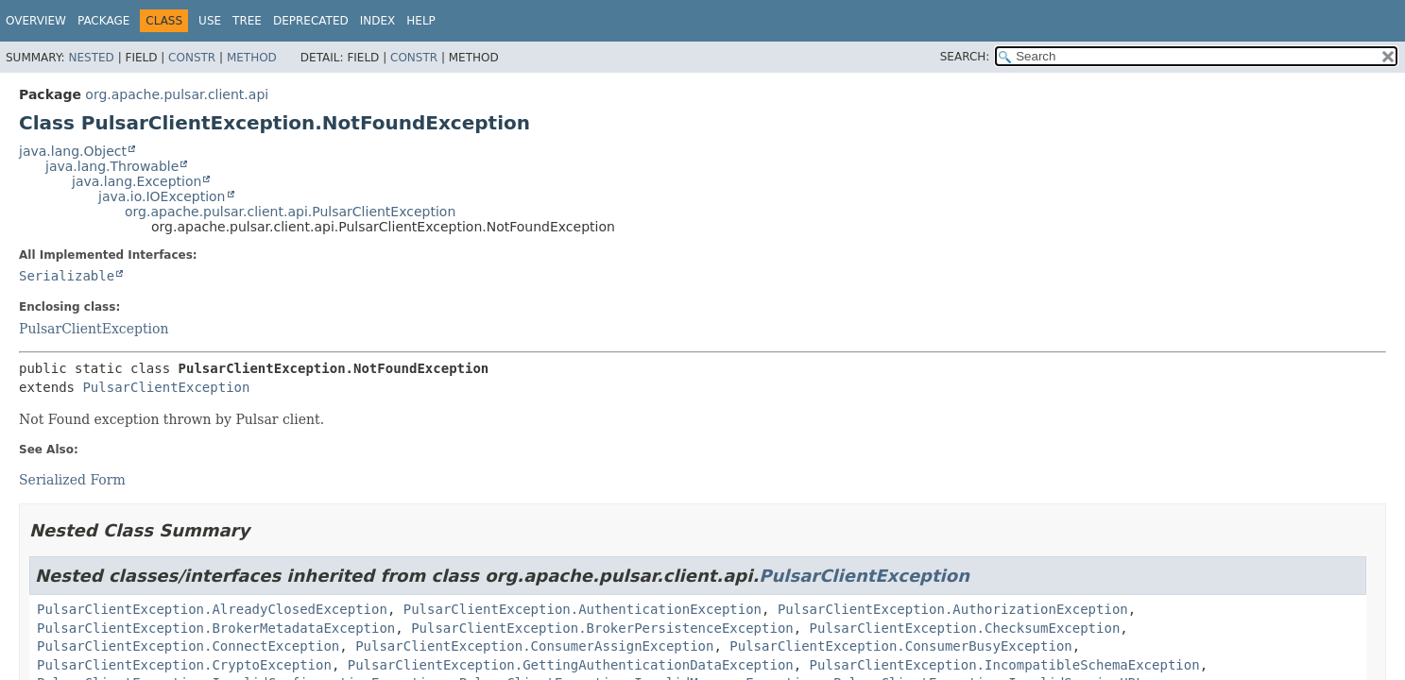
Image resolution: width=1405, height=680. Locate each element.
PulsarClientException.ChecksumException (965, 628)
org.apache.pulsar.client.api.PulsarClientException (290, 211)
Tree (247, 20)
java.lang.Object (73, 151)
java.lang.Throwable (112, 166)
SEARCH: (965, 56)
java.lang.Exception (136, 181)
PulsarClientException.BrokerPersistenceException (602, 628)
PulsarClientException (93, 328)
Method (252, 57)
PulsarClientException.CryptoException (184, 664)
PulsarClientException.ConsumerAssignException (534, 646)
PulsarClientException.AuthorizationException (953, 609)
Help (421, 20)
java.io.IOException (162, 196)
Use (209, 20)
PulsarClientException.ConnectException (188, 646)
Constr (191, 57)
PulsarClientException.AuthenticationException (582, 609)
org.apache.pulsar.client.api (176, 94)
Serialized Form (72, 479)
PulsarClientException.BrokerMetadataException (216, 628)
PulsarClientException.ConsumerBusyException (900, 646)
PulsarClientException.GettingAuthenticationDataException (571, 664)
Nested (90, 57)
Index (378, 20)
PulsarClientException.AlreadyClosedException (212, 609)
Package (103, 20)
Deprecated (311, 20)
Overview (36, 20)
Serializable (66, 275)
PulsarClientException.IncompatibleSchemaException (1005, 664)
